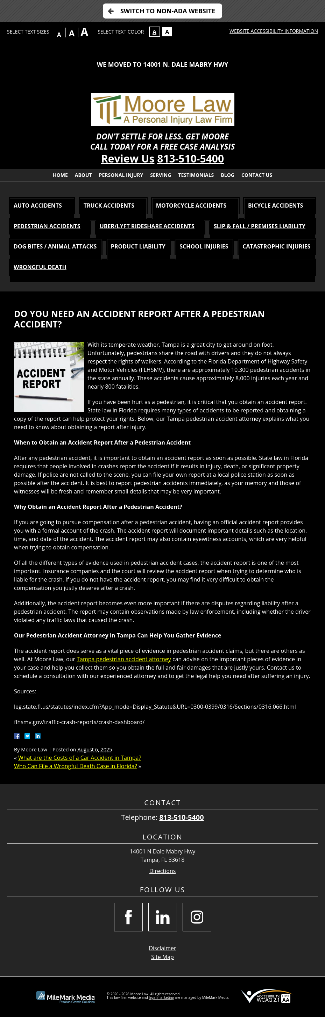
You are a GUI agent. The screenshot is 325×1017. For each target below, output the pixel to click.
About (83, 175)
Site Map (162, 957)
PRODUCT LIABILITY (138, 246)
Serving (160, 175)
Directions (162, 871)
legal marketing (161, 997)
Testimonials (196, 175)
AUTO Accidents (38, 205)
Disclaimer (162, 948)
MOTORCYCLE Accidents (191, 205)
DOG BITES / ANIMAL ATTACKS (55, 246)
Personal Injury (121, 175)
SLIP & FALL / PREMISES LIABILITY (259, 226)
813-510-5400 (190, 158)
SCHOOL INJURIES (203, 246)
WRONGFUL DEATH (40, 267)
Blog (227, 175)
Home (60, 175)
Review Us (128, 158)
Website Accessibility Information (273, 31)
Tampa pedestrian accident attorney (124, 659)
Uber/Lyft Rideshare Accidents (147, 226)
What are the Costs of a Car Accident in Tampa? (79, 758)
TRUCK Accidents (109, 205)
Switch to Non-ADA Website (167, 11)
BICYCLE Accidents (275, 205)
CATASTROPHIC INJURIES (276, 246)
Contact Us (256, 175)
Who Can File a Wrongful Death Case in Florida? (75, 766)
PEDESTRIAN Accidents (47, 226)
